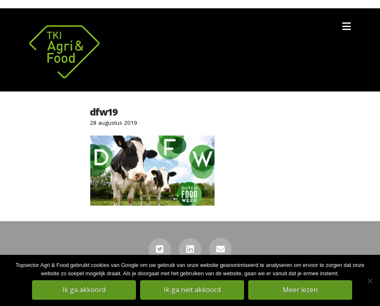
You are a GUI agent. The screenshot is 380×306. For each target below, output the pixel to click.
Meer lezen (300, 289)
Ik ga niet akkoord (192, 289)
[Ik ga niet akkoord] (369, 280)
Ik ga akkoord (84, 289)
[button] (346, 26)
